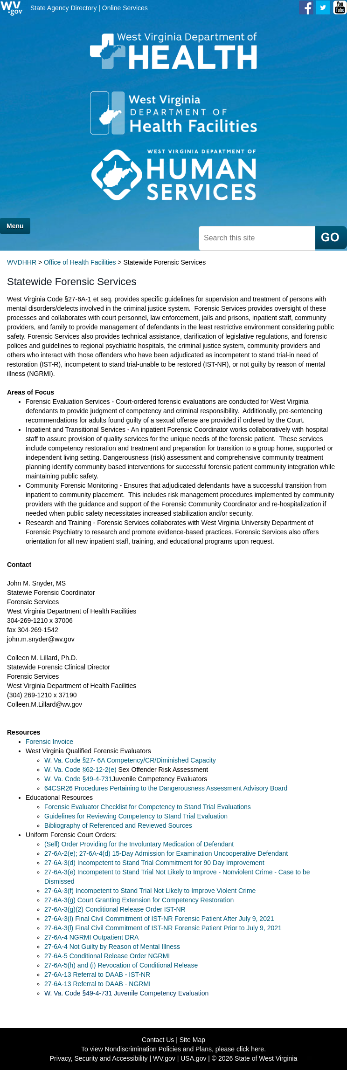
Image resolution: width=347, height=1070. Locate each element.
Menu (15, 226)
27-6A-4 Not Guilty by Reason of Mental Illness (112, 946)
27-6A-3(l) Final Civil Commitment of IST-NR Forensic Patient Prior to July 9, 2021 (163, 928)
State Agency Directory (63, 8)
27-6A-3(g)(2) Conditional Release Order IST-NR (115, 909)
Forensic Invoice (49, 741)
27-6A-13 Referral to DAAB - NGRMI (97, 984)
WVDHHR (21, 262)
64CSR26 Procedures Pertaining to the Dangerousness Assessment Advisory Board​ (165, 788)
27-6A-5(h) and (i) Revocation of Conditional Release (121, 965)
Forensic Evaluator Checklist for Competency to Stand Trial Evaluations (147, 807)
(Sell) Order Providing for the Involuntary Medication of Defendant (139, 844)
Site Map (192, 1039)
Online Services (125, 8)
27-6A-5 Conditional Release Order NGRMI (107, 956)
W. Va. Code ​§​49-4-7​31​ (78, 779)
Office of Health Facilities (80, 262)
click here (250, 1049)
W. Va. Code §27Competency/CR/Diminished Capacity (130, 760)
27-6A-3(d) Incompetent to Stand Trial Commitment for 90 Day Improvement (154, 862)
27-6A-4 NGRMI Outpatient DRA (91, 937)
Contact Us (158, 1039)
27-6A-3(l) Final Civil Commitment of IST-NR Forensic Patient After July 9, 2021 (159, 918)
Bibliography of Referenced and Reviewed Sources (118, 825)
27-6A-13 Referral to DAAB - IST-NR (97, 974)
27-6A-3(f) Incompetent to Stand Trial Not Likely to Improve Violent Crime (150, 890)
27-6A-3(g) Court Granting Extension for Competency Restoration (139, 900)
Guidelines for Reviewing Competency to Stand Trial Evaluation (136, 816)
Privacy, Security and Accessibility (99, 1058)
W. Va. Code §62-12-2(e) (81, 769)
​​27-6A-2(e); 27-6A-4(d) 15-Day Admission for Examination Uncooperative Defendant (166, 853)
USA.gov (193, 1058)
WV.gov (164, 1058)
